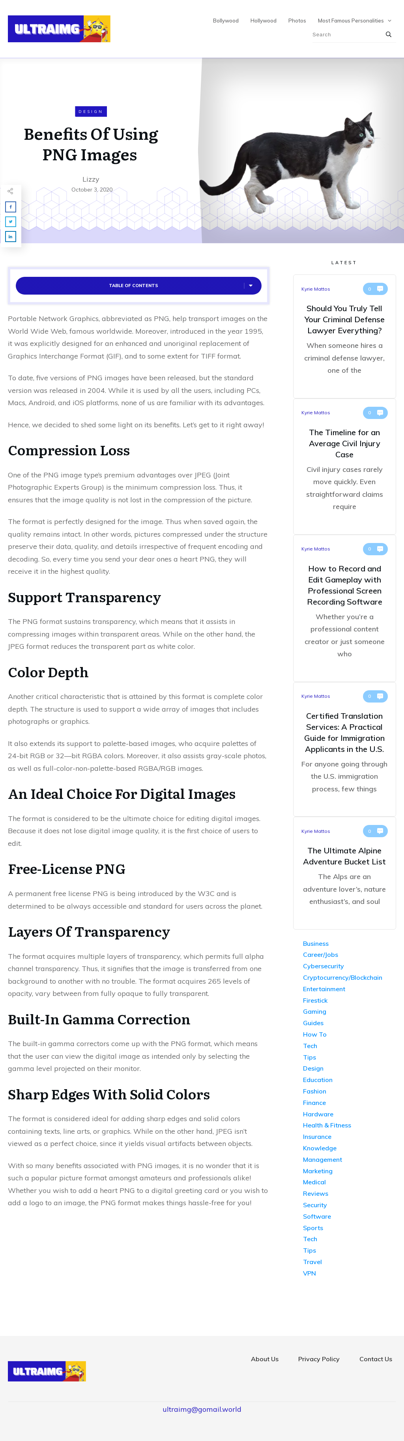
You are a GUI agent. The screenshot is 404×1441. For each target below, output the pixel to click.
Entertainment (324, 989)
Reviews (315, 1193)
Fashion (314, 1091)
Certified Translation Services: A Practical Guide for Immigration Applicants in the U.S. (345, 749)
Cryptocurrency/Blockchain (342, 977)
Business (316, 943)
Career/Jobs (320, 954)
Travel (312, 1262)
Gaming (314, 1011)
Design (91, 111)
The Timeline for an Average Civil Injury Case (345, 466)
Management (322, 1159)
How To (315, 1034)
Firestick (315, 1000)
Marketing (318, 1171)
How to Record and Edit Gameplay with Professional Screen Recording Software (345, 608)
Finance (314, 1103)
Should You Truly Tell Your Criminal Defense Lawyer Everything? (345, 336)
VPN (309, 1273)
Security (315, 1205)
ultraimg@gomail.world (202, 1409)
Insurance (317, 1136)
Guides (313, 1023)
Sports (313, 1228)
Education (318, 1080)
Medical (314, 1182)
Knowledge (320, 1148)
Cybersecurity (323, 966)
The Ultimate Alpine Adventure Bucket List (345, 873)
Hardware (318, 1114)
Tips (309, 1057)
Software (317, 1216)
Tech (310, 1046)
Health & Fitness (327, 1125)
